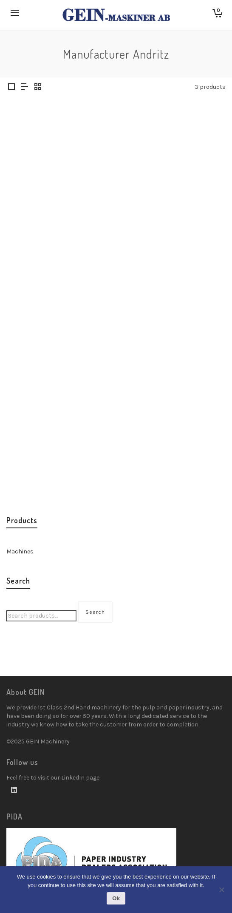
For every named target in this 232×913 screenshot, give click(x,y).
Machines (20, 551)
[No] (221, 889)
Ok (115, 898)
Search (95, 612)
